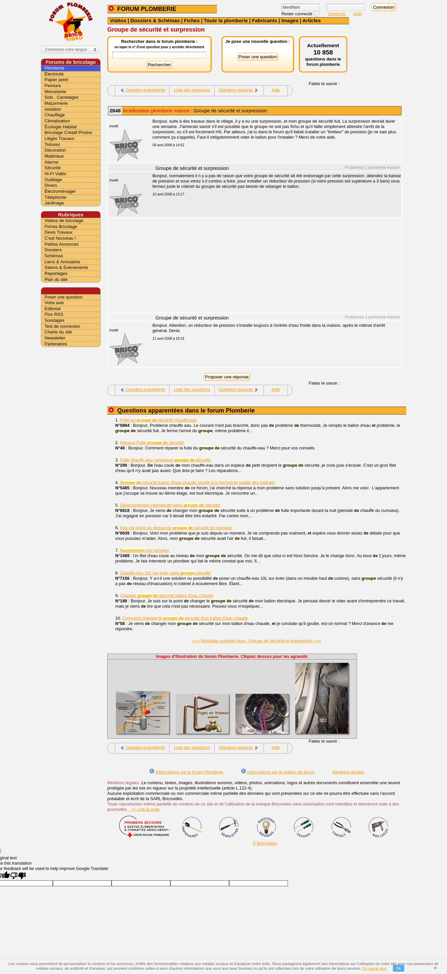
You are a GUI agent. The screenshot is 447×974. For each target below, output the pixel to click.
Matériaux (54, 156)
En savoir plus (375, 968)
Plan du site (56, 279)
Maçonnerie (56, 103)
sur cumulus (144, 550)
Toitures (52, 144)
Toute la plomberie (226, 20)
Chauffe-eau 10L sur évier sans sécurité (165, 572)
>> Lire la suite (144, 809)
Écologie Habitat (61, 126)
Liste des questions (192, 89)
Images (290, 20)
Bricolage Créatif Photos (68, 132)
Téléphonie (55, 197)
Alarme (51, 162)
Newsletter (55, 337)
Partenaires (56, 343)
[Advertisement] (273, 265)
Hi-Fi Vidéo (55, 173)
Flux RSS (54, 314)
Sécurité (53, 167)
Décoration (55, 150)
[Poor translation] (18, 875)
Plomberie (54, 67)
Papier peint (56, 79)
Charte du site (58, 331)
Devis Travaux (58, 232)
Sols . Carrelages (61, 97)
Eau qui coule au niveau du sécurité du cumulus (176, 527)
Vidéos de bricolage (64, 220)
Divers (51, 185)
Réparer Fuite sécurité (152, 442)
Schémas (54, 255)
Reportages (56, 273)
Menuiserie (55, 91)
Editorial (52, 308)
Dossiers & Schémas (155, 20)
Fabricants (264, 20)
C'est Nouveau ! (60, 238)
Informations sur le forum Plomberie (186, 772)
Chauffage (55, 114)
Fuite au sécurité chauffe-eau (158, 420)
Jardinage (54, 202)
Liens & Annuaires (62, 261)
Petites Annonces (62, 244)
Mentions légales (348, 772)
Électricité (54, 73)
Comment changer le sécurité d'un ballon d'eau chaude (185, 618)
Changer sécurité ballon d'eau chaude (166, 595)
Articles (312, 20)
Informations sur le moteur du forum (277, 772)
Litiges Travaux (59, 138)
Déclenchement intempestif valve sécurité (170, 505)
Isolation (53, 109)
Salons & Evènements (66, 267)
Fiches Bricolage (61, 226)
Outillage (53, 179)
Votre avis (54, 302)
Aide (357, 13)
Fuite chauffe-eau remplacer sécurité (165, 459)
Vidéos (118, 20)
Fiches (192, 20)
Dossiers (53, 249)
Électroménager (60, 191)
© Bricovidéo (265, 843)
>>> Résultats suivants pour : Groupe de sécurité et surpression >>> (256, 640)
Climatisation (57, 120)
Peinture (53, 85)
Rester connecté (297, 13)
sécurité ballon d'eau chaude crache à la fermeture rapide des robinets (197, 482)
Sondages (54, 320)
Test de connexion (62, 326)
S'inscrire (337, 13)
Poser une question (64, 297)
